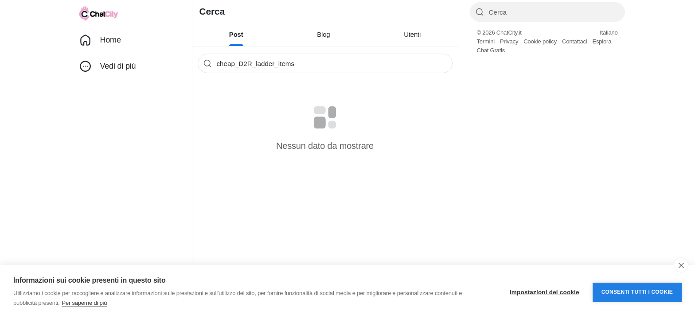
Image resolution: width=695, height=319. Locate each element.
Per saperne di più (84, 303)
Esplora (601, 41)
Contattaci (574, 41)
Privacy (509, 41)
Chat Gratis (491, 50)
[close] (681, 264)
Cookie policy (540, 41)
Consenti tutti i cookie (637, 292)
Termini (486, 41)
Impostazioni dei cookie (544, 292)
